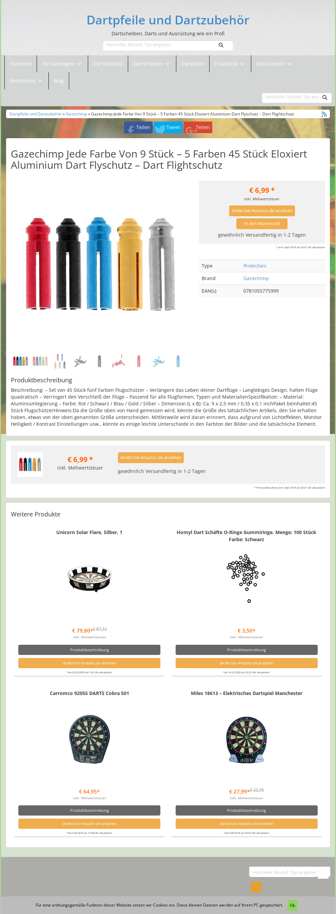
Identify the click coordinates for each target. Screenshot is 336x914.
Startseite (21, 63)
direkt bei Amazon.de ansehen (262, 211)
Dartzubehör (271, 63)
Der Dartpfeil (108, 63)
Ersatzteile (227, 63)
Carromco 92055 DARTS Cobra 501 (89, 693)
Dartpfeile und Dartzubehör (168, 20)
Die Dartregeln (62, 63)
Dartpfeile (192, 63)
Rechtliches (26, 80)
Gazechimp (76, 113)
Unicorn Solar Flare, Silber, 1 (89, 532)
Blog (59, 80)
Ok (292, 905)
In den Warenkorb (262, 223)
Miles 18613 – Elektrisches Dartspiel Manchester (246, 693)
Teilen (143, 127)
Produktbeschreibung (89, 649)
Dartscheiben (149, 63)
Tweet (173, 127)
